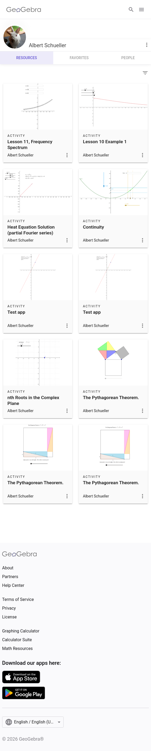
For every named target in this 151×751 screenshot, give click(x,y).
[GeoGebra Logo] (23, 9)
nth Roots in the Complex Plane (33, 400)
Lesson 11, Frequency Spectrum (29, 144)
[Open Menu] (141, 9)
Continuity (93, 227)
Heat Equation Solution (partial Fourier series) (31, 229)
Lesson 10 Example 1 (105, 141)
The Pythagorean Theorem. (111, 397)
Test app (16, 312)
